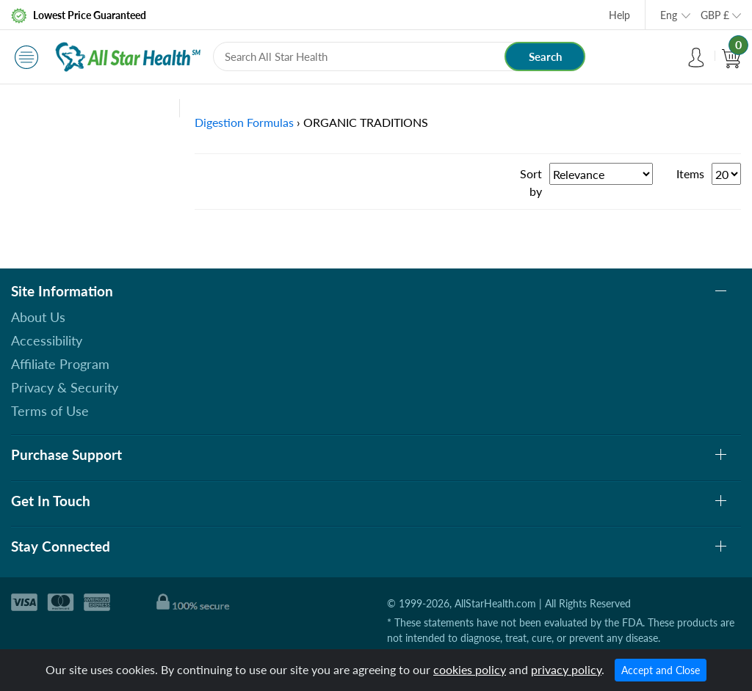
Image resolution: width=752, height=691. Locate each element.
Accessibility (46, 340)
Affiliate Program (60, 364)
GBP (715, 15)
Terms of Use (50, 411)
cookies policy (469, 669)
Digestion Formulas (244, 122)
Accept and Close (660, 670)
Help (619, 15)
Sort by (531, 182)
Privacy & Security (64, 387)
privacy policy (566, 669)
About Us (38, 317)
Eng (668, 15)
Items (690, 173)
